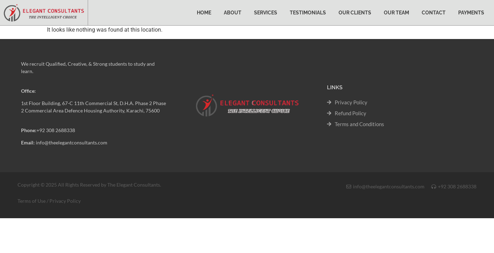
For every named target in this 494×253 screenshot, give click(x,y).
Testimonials (308, 12)
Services (265, 12)
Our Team (396, 12)
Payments (471, 12)
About (232, 12)
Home (204, 12)
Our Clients (355, 12)
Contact (434, 12)
